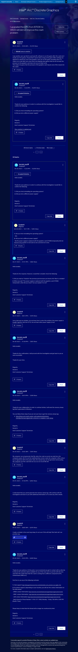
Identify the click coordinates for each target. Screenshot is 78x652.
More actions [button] (60, 32)
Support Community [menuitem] (6, 1)
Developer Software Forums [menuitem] (28, 1)
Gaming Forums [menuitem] (60, 1)
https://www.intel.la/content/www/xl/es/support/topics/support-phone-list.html (44, 597)
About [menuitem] (16, 1)
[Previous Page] (34, 152)
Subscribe (61, 27)
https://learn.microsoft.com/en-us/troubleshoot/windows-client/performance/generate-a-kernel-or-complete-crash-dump (34, 417)
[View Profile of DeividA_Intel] (24, 84)
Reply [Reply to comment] (59, 138)
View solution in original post (23, 129)
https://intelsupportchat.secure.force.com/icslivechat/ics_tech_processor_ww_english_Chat (41, 585)
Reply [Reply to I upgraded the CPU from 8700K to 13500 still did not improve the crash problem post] (61, 75)
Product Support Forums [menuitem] (45, 1)
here (56, 640)
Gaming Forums (24, 18)
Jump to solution (23, 51)
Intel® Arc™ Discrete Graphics (37, 18)
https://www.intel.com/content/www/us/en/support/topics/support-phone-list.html (46, 591)
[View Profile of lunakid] (20, 42)
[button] (65, 42)
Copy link (49, 138)
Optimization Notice (51, 648)
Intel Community (14, 18)
